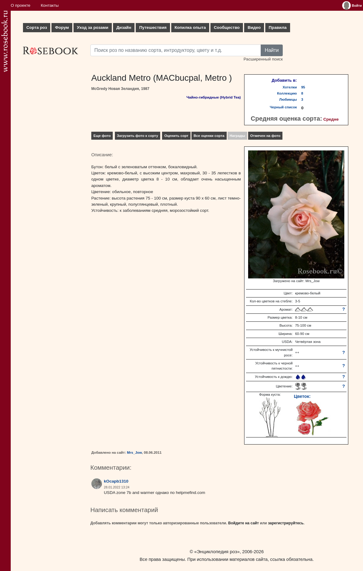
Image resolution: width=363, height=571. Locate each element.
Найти (272, 50)
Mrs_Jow (134, 452)
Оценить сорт (176, 136)
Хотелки (290, 87)
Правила (278, 27)
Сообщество (227, 27)
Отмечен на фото (265, 136)
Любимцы (288, 99)
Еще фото (102, 136)
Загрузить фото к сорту (137, 136)
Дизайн (123, 27)
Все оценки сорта (209, 136)
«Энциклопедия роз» (217, 551)
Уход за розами (92, 27)
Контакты (50, 5)
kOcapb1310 (116, 481)
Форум (62, 27)
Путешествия (152, 27)
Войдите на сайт (243, 523)
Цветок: (302, 396)
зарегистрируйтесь (286, 523)
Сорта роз (36, 27)
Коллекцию (287, 93)
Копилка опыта (190, 27)
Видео (254, 27)
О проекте (20, 5)
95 (303, 87)
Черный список (283, 107)
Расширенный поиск (263, 59)
